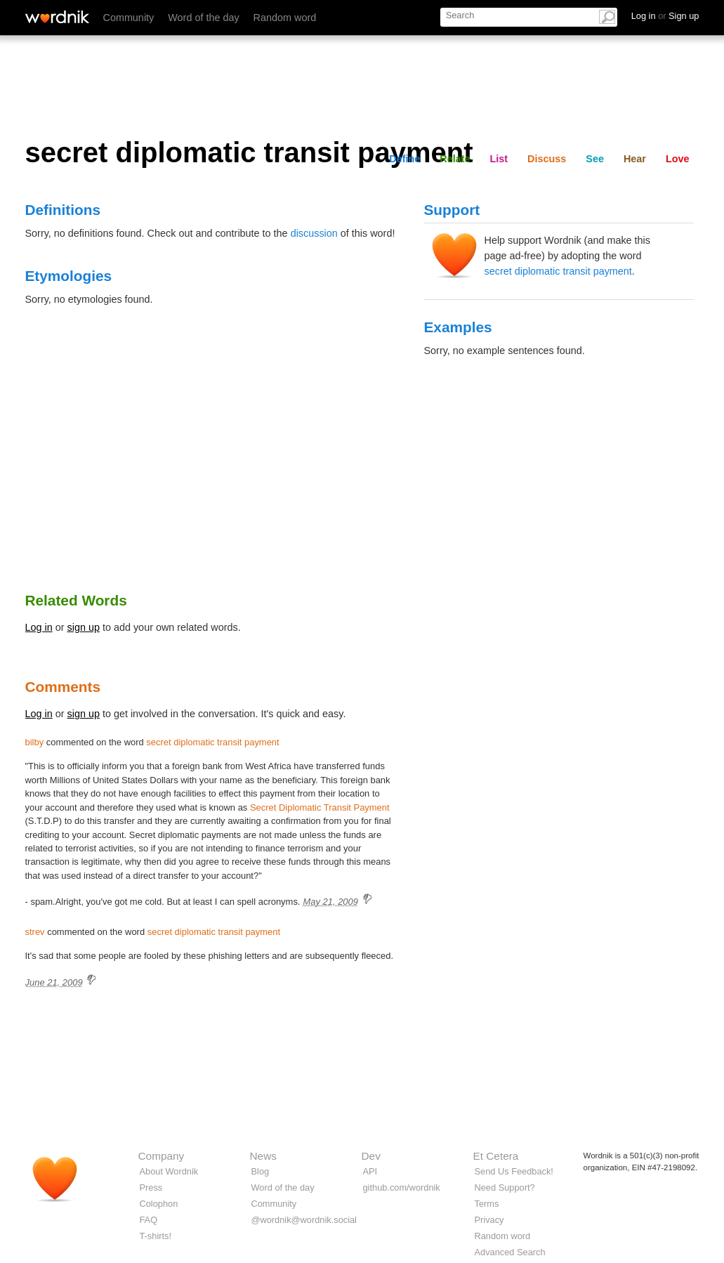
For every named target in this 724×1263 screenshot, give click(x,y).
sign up (83, 627)
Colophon (159, 1203)
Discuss (546, 158)
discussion (314, 233)
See (595, 158)
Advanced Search (510, 1252)
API (370, 1171)
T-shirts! (156, 1236)
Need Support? (505, 1187)
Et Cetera (496, 1156)
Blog (260, 1171)
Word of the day (203, 17)
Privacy (489, 1220)
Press (151, 1187)
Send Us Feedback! (514, 1171)
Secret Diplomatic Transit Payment (320, 807)
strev (35, 932)
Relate (455, 158)
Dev (371, 1156)
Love (678, 158)
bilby (34, 742)
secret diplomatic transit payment (558, 271)
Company (161, 1156)
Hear (635, 158)
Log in (39, 627)
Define (404, 158)
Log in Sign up (665, 16)
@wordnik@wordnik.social (304, 1220)
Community (128, 17)
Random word (285, 17)
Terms (487, 1203)
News (263, 1156)
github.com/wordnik (401, 1187)
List (499, 158)
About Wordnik (169, 1171)
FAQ (149, 1220)
